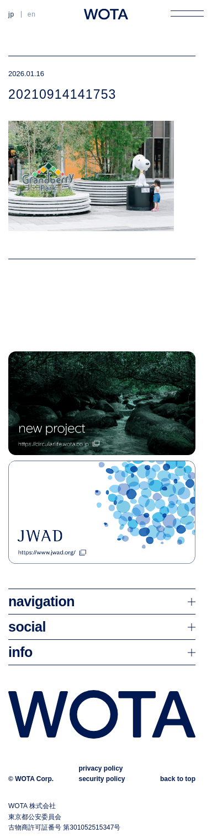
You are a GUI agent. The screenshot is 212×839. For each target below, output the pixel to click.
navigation (41, 601)
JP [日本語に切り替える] (11, 14)
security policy (101, 779)
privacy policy (100, 768)
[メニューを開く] (187, 13)
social (27, 626)
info (20, 652)
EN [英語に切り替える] (32, 14)
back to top (177, 779)
